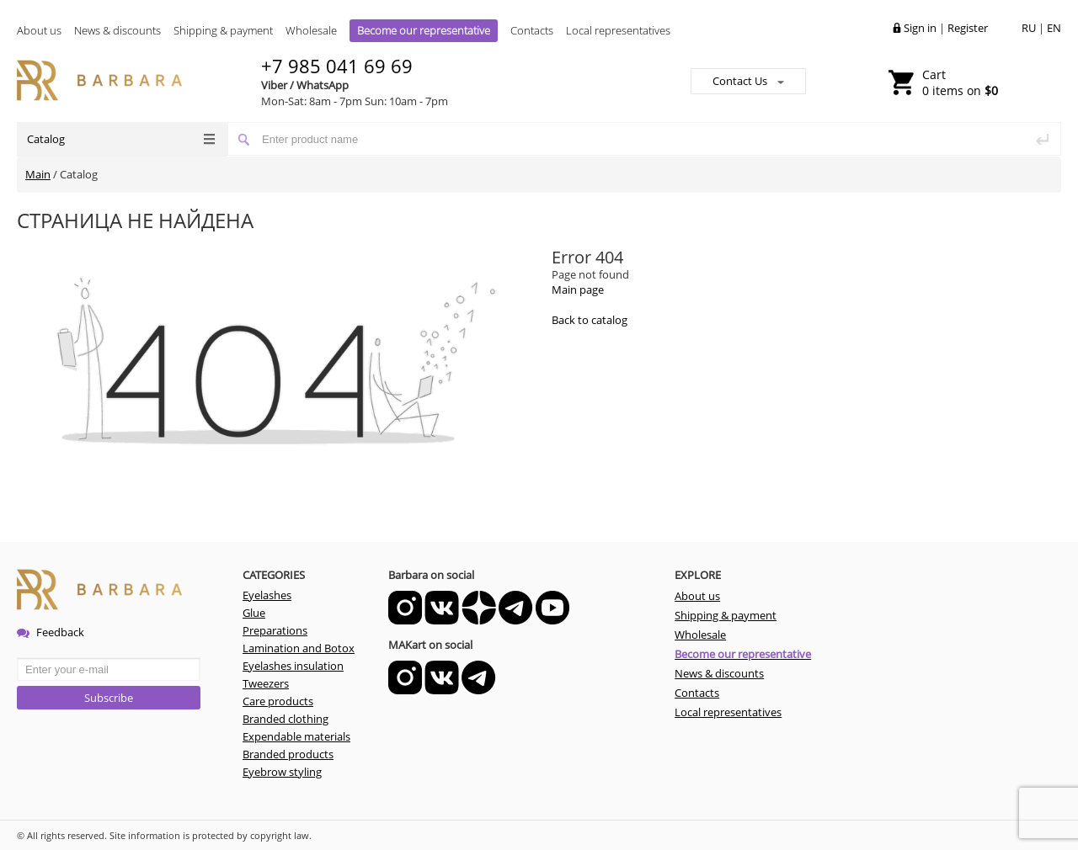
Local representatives (618, 30)
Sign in (920, 27)
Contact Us (748, 80)
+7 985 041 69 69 (337, 65)
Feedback (50, 632)
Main (38, 174)
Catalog (121, 138)
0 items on (960, 82)
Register (967, 27)
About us (39, 30)
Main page (578, 289)
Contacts (531, 30)
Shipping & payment (223, 30)
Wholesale (311, 30)
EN (1054, 27)
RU (1029, 27)
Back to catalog (589, 319)
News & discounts (117, 30)
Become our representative (423, 30)
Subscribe (108, 697)
